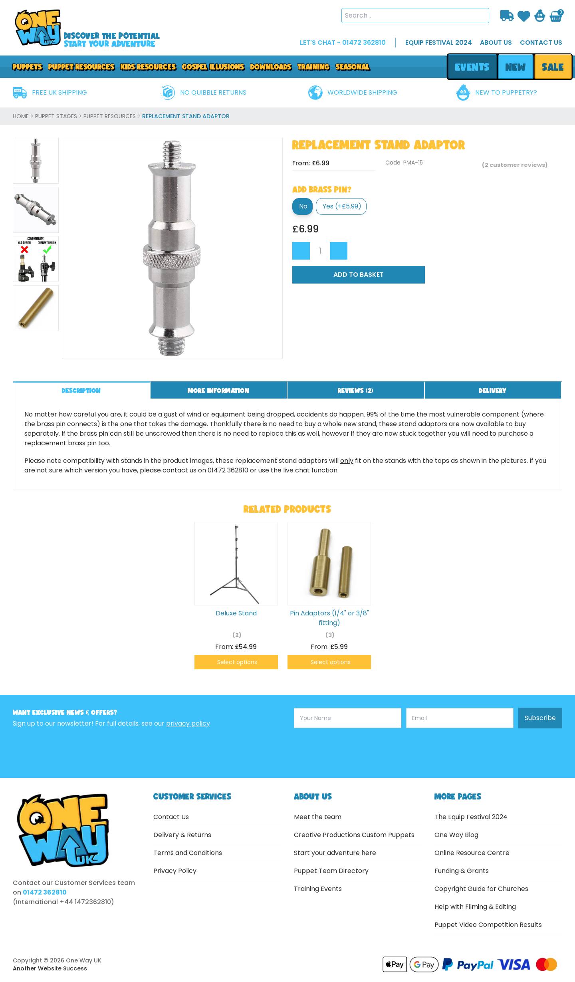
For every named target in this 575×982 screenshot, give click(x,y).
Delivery (492, 390)
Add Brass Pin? (321, 189)
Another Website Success (50, 968)
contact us (541, 42)
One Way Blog (456, 834)
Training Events (318, 888)
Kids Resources (148, 66)
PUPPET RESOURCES (81, 66)
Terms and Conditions (187, 852)
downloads (270, 66)
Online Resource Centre (472, 852)
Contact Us (171, 816)
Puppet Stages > (59, 116)
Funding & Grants (461, 870)
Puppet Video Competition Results (488, 924)
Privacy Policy (174, 870)
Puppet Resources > (112, 116)
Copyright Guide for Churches (481, 888)
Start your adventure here (335, 852)
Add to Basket (358, 274)
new (515, 67)
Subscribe (540, 717)
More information (218, 390)
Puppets (27, 66)
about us (496, 42)
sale (553, 67)
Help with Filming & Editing (475, 906)
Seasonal (353, 66)
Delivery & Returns (182, 834)
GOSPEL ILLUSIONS (213, 66)
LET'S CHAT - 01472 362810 (343, 42)
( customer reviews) (515, 165)
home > (24, 116)
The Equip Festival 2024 (471, 816)
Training (313, 66)
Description (81, 390)
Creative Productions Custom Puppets (354, 834)
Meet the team (317, 816)
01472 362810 (45, 892)
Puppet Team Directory (331, 870)
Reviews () (355, 390)
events (472, 67)
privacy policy (188, 723)
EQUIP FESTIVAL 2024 (438, 42)
